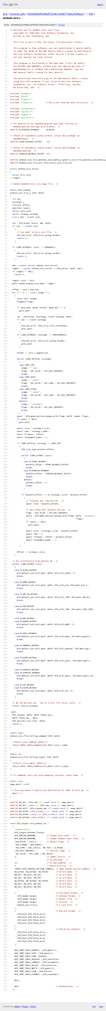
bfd (91, 14)
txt (94, 1006)
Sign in (100, 4)
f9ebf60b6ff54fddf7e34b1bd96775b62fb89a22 (56, 14)
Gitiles (17, 1006)
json (101, 1006)
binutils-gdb (17, 14)
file (61, 25)
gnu (5, 14)
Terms (33, 1006)
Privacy (25, 1006)
